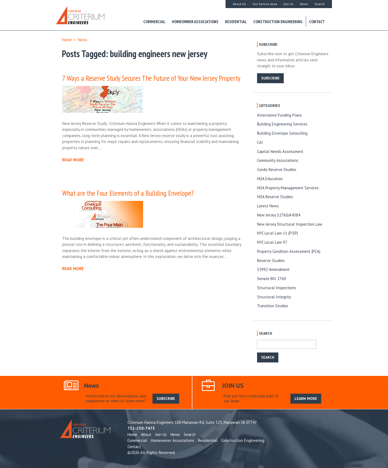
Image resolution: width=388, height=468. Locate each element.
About (146, 434)
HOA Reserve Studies (275, 196)
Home (67, 39)
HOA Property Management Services (288, 187)
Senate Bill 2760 (271, 278)
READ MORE (73, 159)
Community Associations (277, 160)
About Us (239, 4)
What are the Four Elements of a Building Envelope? (128, 193)
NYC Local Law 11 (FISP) (277, 233)
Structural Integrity (274, 296)
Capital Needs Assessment (280, 151)
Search (319, 4)
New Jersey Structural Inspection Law (289, 224)
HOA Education (270, 178)
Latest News (268, 205)
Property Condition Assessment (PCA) (288, 251)
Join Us (288, 4)
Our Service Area (264, 4)
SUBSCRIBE (270, 78)
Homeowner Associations (195, 21)
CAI (260, 142)
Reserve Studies (271, 260)
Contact (317, 21)
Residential (236, 21)
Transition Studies (272, 305)
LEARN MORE (306, 398)
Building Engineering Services (282, 124)
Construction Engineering (278, 21)
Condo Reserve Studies (276, 169)
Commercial (154, 21)
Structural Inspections (276, 287)
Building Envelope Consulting (282, 133)
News (304, 4)
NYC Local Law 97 (272, 242)
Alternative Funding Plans (279, 115)
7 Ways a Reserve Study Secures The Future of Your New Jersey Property (151, 78)
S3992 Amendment (273, 269)
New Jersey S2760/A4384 (278, 215)
